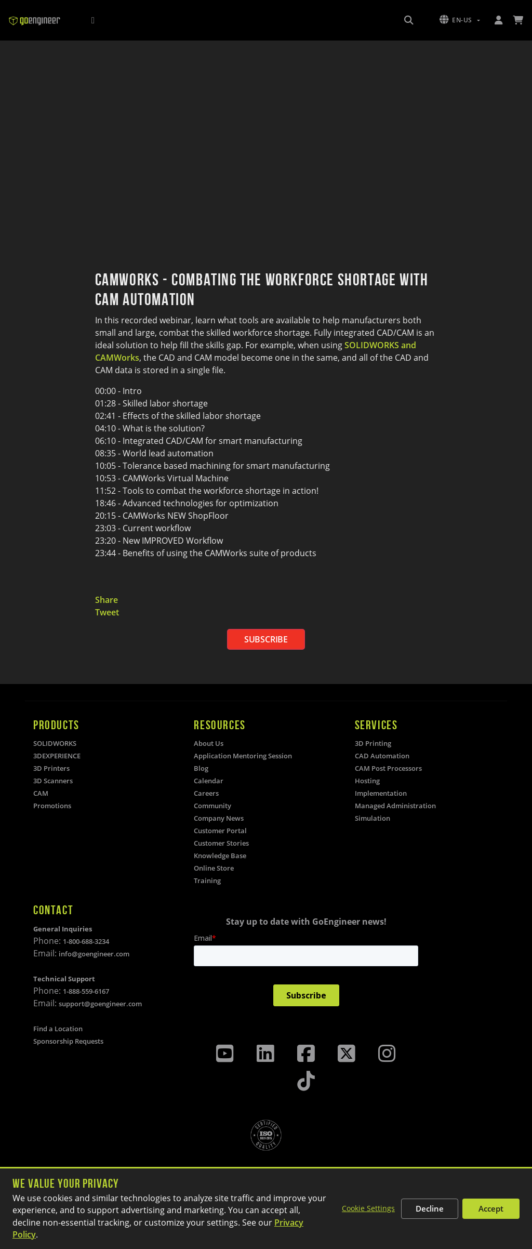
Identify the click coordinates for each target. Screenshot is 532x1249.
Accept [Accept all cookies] (490, 1208)
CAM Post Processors (388, 768)
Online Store (214, 868)
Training (207, 880)
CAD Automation (382, 755)
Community (212, 805)
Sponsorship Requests (68, 1041)
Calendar (208, 780)
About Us (208, 743)
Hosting (367, 780)
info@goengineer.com (94, 953)
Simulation (372, 818)
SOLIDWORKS (54, 743)
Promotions (52, 805)
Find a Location (58, 1028)
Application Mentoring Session (243, 755)
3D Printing (373, 743)
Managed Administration (395, 805)
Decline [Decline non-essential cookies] (430, 1208)
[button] (459, 20)
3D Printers (51, 768)
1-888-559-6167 (86, 991)
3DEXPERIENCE (57, 755)
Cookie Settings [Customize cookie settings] (368, 1208)
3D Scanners (53, 780)
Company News (219, 818)
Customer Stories (221, 843)
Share (106, 600)
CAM (40, 793)
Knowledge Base (220, 855)
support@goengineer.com (100, 1003)
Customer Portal (220, 830)
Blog (201, 768)
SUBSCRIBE (266, 639)
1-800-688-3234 (86, 941)
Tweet (107, 612)
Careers (206, 793)
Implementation (381, 793)
